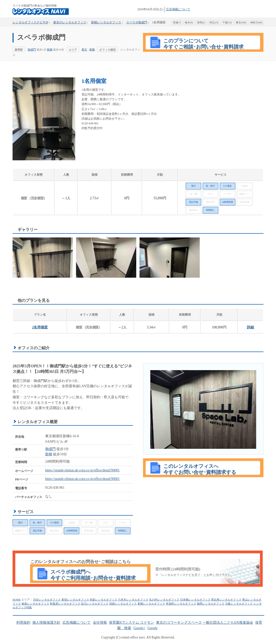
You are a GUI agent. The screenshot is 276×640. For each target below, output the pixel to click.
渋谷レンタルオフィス (47, 599)
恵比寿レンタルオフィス (226, 599)
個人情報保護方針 (46, 622)
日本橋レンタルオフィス (195, 599)
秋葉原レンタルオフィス (65, 603)
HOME (17, 599)
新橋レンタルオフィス (151, 603)
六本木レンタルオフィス (133, 599)
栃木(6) (189, 22)
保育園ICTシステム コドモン (131, 622)
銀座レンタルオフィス (35, 603)
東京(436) (241, 22)
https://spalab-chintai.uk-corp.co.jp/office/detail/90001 (82, 470)
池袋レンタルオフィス (123, 603)
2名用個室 (40, 327)
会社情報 (100, 622)
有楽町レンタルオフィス (181, 603)
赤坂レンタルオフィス (103, 599)
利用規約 (23, 622)
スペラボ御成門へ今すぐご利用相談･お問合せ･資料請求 (93, 575)
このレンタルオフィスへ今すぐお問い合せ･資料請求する (199, 469)
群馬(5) (201, 22)
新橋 (49, 49)
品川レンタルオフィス (94, 603)
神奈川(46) (256, 22)
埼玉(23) (214, 22)
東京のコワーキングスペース (179, 622)
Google (153, 628)
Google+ (139, 628)
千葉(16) (227, 22)
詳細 (250, 327)
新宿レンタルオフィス (75, 599)
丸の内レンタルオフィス (164, 599)
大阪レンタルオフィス (239, 603)
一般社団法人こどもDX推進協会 (227, 622)
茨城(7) (177, 22)
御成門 (32, 49)
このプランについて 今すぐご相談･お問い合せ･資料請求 (203, 44)
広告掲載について (178, 9)
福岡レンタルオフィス (210, 603)
